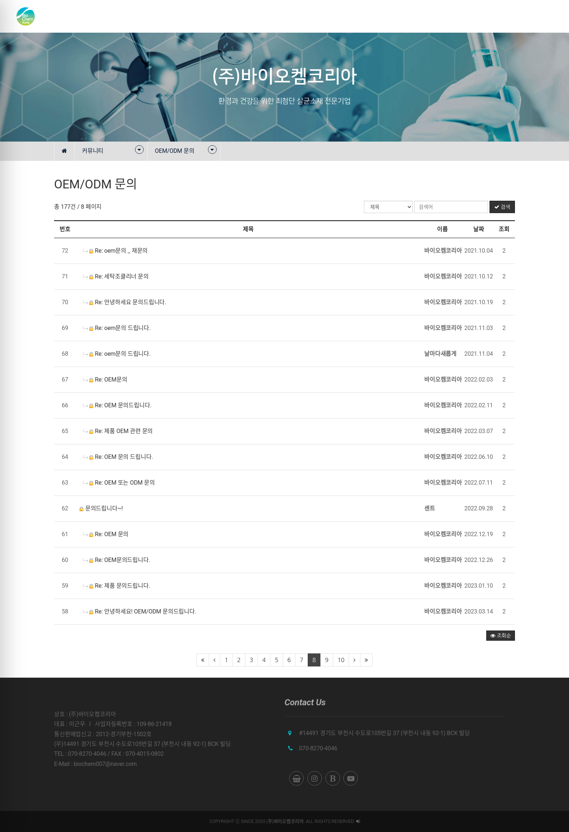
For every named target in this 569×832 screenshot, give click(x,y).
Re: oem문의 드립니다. (117, 328)
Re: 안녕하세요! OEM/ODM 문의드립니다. (139, 611)
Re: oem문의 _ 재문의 (115, 250)
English (548, 16)
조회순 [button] (500, 635)
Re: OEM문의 (105, 379)
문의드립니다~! (101, 508)
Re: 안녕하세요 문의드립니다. (124, 302)
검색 (502, 206)
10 (340, 660)
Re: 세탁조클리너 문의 (116, 276)
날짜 (478, 229)
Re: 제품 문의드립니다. (116, 585)
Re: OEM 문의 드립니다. (118, 456)
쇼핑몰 (521, 16)
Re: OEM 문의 (105, 534)
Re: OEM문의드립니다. (116, 559)
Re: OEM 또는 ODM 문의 (119, 482)
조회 (504, 229)
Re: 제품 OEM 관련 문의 (118, 431)
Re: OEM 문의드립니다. (117, 405)
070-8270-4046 (318, 748)
